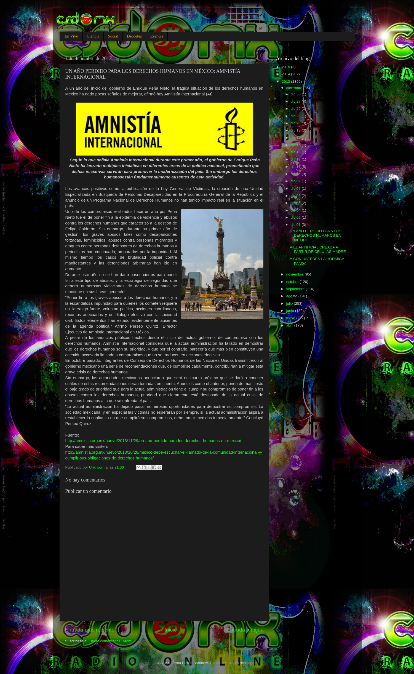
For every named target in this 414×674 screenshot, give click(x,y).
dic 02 (296, 217)
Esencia (156, 36)
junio (290, 311)
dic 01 (296, 225)
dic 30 (296, 94)
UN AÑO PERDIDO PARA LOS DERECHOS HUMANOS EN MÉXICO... (315, 235)
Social (113, 36)
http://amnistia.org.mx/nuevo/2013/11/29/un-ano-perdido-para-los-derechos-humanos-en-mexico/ (153, 440)
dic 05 (296, 203)
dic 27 (296, 101)
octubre (293, 282)
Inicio (171, 630)
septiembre (296, 289)
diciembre (294, 88)
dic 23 (296, 116)
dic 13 (296, 152)
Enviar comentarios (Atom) (111, 641)
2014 (286, 74)
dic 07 (296, 188)
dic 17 (296, 138)
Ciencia (93, 36)
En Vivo (71, 36)
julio (290, 303)
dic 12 (296, 159)
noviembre (295, 274)
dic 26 (296, 108)
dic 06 (296, 196)
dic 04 (296, 210)
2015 (286, 67)
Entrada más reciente (90, 630)
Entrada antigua (245, 630)
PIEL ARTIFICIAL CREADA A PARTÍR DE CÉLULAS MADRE (318, 249)
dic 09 (296, 181)
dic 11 (296, 167)
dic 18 (296, 130)
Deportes (134, 36)
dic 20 (296, 123)
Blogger (251, 663)
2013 (286, 81)
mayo (291, 318)
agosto (292, 296)
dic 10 (296, 174)
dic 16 (296, 145)
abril (290, 325)
